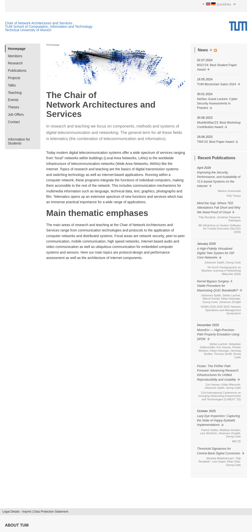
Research (15, 63)
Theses (13, 107)
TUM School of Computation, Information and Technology (48, 27)
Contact (14, 122)
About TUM (17, 525)
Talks (12, 85)
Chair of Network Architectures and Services (38, 23)
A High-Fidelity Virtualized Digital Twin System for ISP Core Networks (215, 253)
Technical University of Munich (28, 30)
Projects (14, 78)
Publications (17, 70)
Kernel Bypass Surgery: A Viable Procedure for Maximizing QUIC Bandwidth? (217, 286)
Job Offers (16, 114)
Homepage (17, 49)
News (203, 50)
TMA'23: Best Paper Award (215, 142)
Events (13, 100)
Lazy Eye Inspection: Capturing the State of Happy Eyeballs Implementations (218, 420)
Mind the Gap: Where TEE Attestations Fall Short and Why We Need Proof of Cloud (218, 207)
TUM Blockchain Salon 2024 (216, 84)
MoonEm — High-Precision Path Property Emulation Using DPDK (218, 334)
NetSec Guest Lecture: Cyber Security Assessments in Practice (217, 103)
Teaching (15, 93)
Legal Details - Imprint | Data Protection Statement (35, 511)
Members (15, 56)
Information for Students (19, 141)
